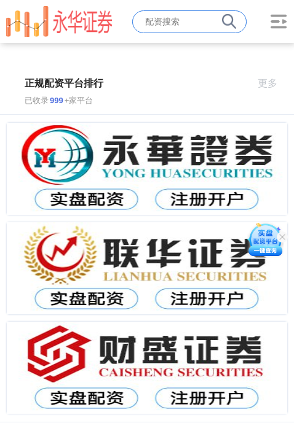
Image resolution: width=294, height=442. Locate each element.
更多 (273, 83)
